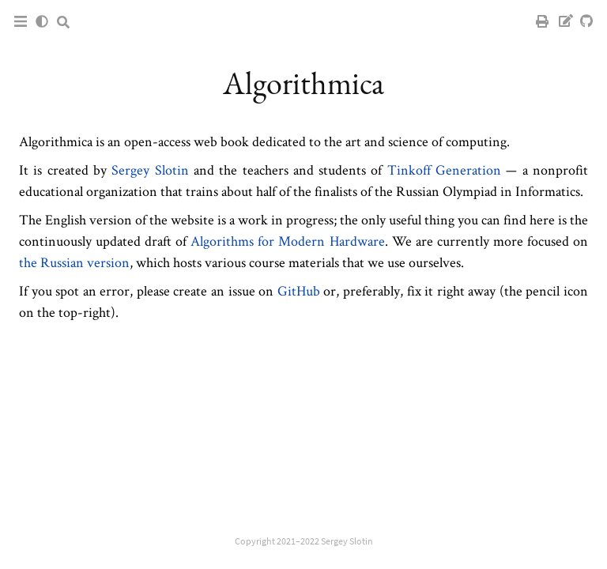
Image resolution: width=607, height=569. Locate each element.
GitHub (298, 290)
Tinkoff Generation (444, 169)
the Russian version (74, 262)
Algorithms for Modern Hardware (287, 241)
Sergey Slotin (149, 169)
